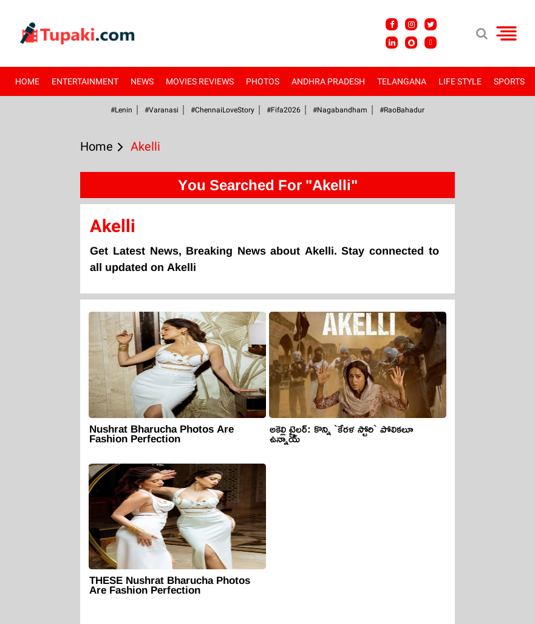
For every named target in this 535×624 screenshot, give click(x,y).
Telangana (401, 81)
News (142, 81)
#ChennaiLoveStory (222, 110)
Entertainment (85, 81)
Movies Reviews (200, 81)
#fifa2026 (284, 110)
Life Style (460, 81)
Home (27, 81)
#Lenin (121, 110)
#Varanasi (162, 110)
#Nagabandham (340, 110)
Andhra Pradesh (328, 81)
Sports (509, 81)
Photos (262, 81)
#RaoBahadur (402, 110)
